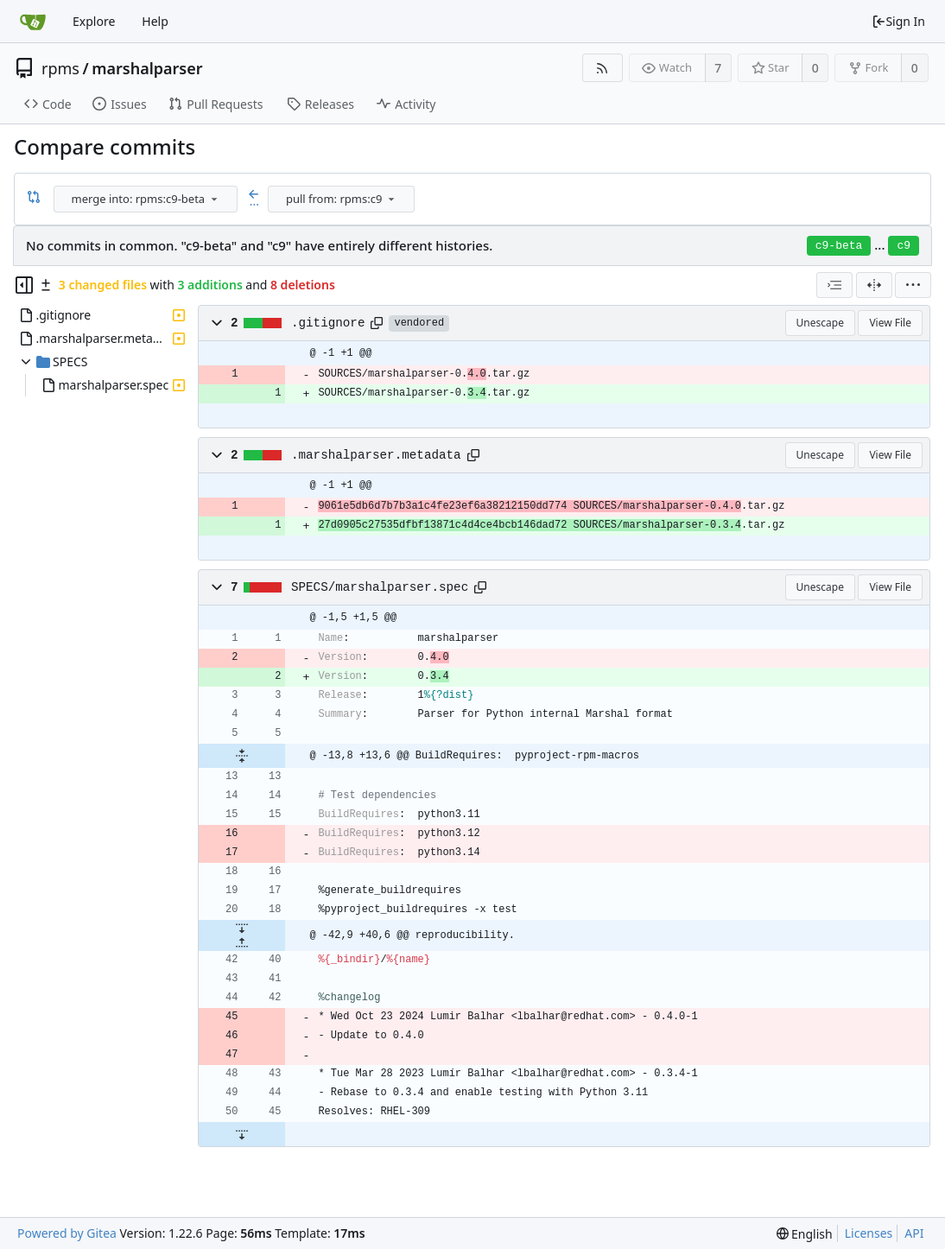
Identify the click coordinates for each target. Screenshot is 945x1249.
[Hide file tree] (24, 285)
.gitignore (328, 323)
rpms (60, 68)
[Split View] (874, 285)
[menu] (214, 199)
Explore (94, 21)
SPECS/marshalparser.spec (379, 587)
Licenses (869, 1233)
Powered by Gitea (67, 1233)
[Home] (33, 21)
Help (155, 21)
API (913, 1233)
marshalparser (147, 68)
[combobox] (147, 199)
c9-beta (839, 245)
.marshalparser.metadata (376, 455)
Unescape (820, 322)
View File (890, 322)
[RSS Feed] (602, 68)
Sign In (898, 21)
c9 (903, 245)
